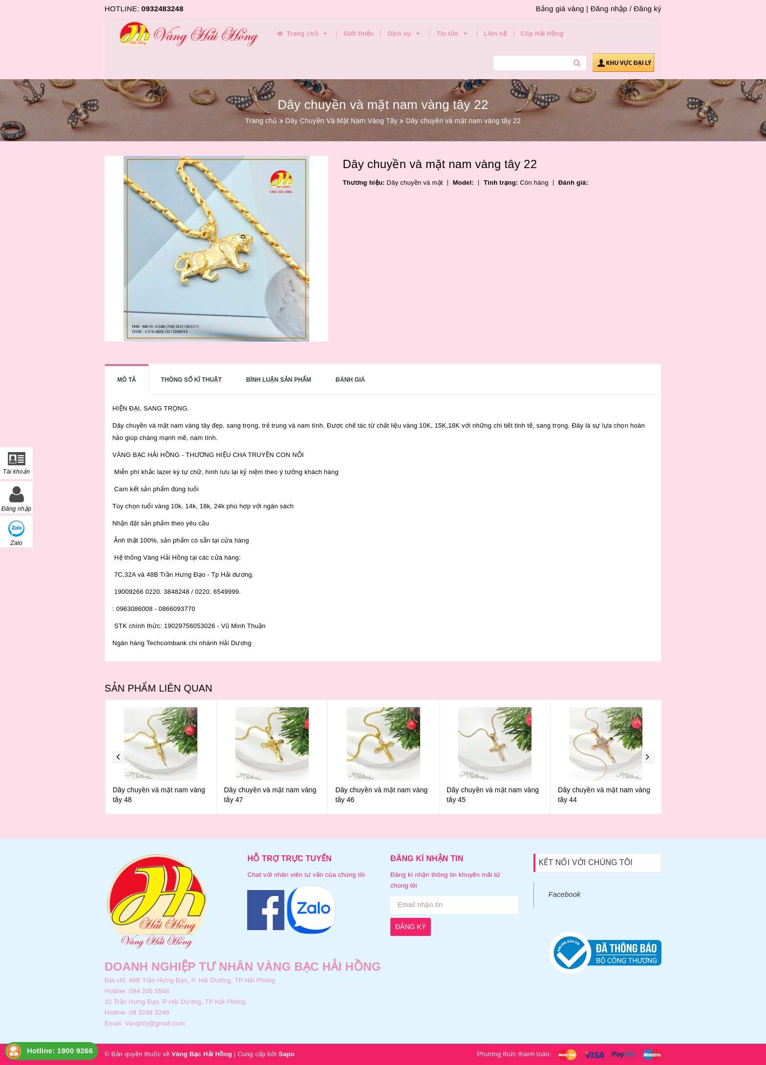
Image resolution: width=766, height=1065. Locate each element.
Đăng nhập (609, 8)
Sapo (286, 1054)
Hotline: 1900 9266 (60, 1050)
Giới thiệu (358, 33)
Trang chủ (302, 34)
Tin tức (453, 34)
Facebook (565, 894)
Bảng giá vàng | (562, 8)
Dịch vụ (405, 34)
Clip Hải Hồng (542, 33)
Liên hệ (495, 33)
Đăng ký (647, 8)
